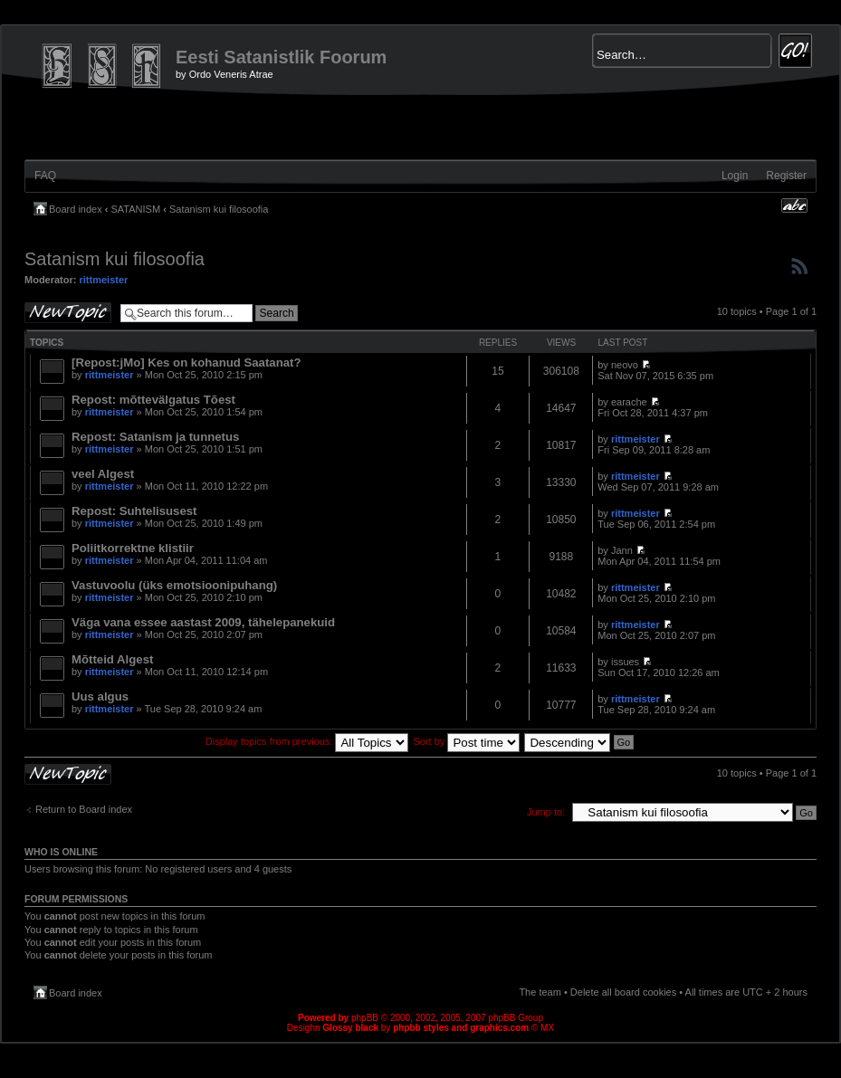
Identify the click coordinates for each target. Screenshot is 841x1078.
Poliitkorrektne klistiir (133, 548)
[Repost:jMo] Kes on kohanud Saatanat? (186, 362)
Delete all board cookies (623, 992)
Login (735, 175)
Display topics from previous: (307, 741)
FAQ (45, 175)
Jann (622, 550)
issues (625, 661)
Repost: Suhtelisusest (134, 511)
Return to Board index (83, 809)
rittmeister (104, 279)
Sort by (467, 741)
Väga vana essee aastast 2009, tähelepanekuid (203, 622)
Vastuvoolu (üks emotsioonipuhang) (174, 585)
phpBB (364, 1018)
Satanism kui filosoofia (218, 209)
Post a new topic (67, 312)
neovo (624, 364)
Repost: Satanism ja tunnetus (155, 437)
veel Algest (103, 474)
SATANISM (136, 209)
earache (629, 401)
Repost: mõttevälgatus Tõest (153, 399)
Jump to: (546, 811)
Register (786, 175)
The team (539, 992)
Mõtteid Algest (112, 659)
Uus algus (100, 696)
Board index (75, 209)
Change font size (794, 205)
